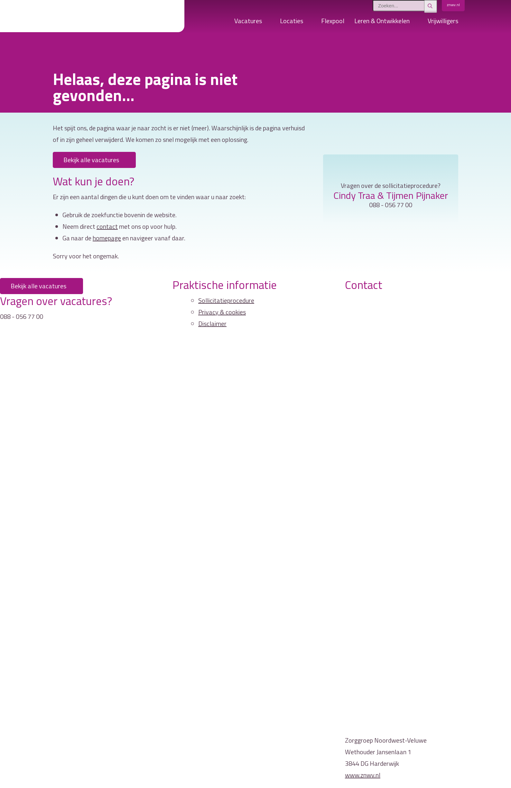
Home (221, 22)
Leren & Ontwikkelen (382, 21)
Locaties (291, 21)
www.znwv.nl (362, 775)
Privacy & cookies (222, 312)
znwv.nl (453, 5)
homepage (107, 238)
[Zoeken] (430, 6)
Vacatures (248, 21)
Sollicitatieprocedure (226, 300)
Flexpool (332, 21)
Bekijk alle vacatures (91, 160)
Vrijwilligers (443, 21)
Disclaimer (212, 324)
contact (107, 226)
